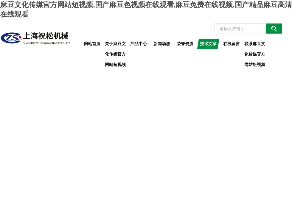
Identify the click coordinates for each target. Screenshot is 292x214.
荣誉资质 (185, 43)
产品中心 (138, 43)
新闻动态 (161, 43)
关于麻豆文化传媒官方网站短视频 (115, 45)
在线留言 (231, 43)
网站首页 (92, 43)
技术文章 (208, 43)
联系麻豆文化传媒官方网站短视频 (254, 45)
